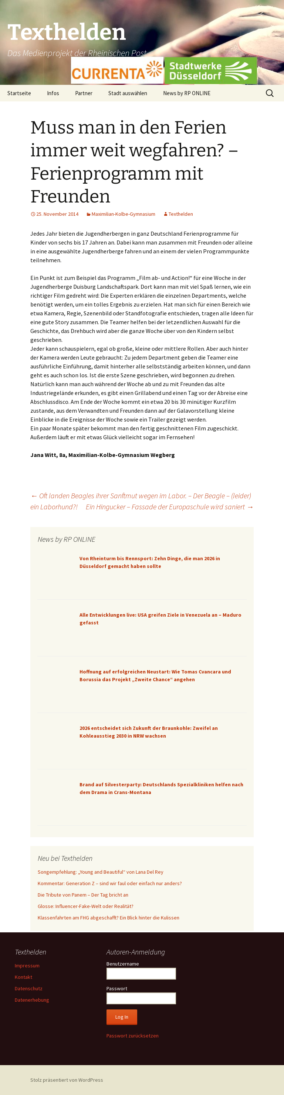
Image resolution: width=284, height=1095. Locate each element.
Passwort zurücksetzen (132, 1035)
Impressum (27, 965)
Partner (83, 93)
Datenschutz (29, 988)
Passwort (116, 988)
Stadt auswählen (127, 93)
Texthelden (181, 214)
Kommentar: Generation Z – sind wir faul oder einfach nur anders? (110, 883)
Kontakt (23, 977)
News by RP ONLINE (186, 93)
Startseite (19, 93)
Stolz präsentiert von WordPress (66, 1080)
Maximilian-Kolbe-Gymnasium (123, 214)
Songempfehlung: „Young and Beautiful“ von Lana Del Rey (100, 872)
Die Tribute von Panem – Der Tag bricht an (83, 894)
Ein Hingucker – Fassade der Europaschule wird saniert (170, 506)
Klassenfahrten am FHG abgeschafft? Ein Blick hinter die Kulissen (108, 917)
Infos (53, 93)
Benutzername (122, 963)
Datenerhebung (32, 1000)
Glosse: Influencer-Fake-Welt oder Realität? (85, 906)
